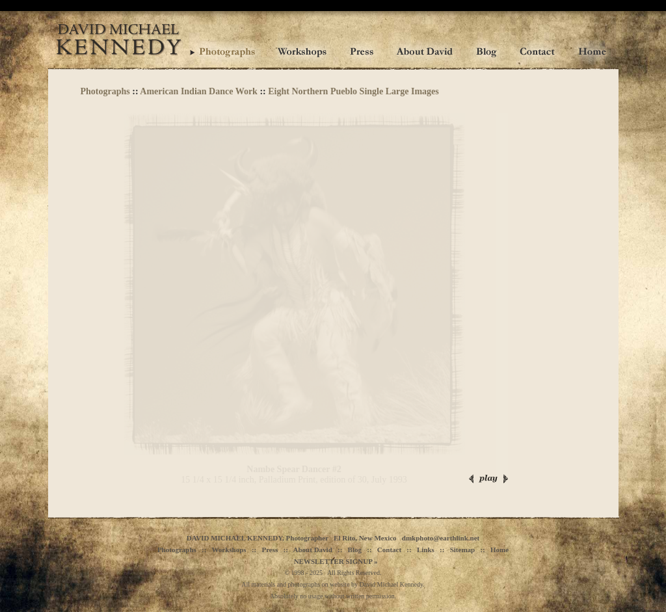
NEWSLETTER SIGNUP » (336, 561)
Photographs (105, 91)
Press (269, 549)
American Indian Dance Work (199, 91)
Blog (355, 549)
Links (425, 549)
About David (312, 549)
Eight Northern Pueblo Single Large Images (353, 91)
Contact (389, 549)
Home (499, 549)
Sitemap (462, 549)
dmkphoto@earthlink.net (440, 538)
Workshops (228, 549)
